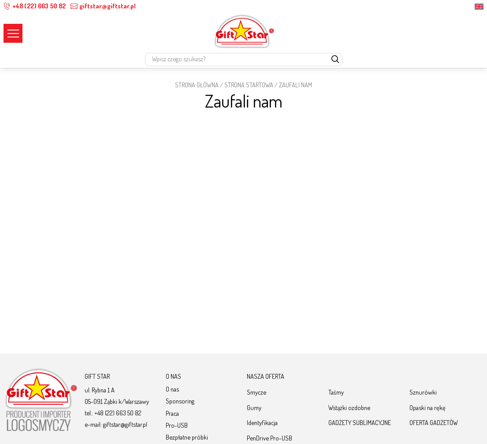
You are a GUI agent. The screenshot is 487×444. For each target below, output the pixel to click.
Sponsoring (180, 401)
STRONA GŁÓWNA (197, 85)
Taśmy (336, 392)
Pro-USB (177, 425)
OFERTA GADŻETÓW (433, 422)
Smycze (256, 392)
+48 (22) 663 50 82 (35, 6)
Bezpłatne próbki (187, 437)
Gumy (254, 407)
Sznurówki (423, 392)
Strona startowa (248, 85)
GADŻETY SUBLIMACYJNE (359, 422)
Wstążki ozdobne (349, 407)
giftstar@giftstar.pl (103, 6)
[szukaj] (335, 59)
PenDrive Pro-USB (269, 438)
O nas (172, 389)
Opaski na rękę (427, 407)
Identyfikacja (262, 422)
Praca (172, 413)
